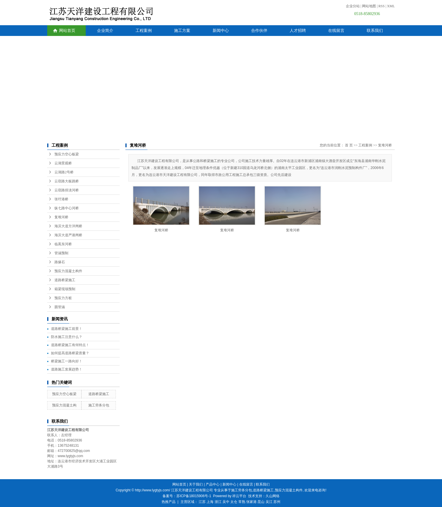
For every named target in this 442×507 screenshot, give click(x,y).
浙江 (218, 502)
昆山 (260, 502)
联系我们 (375, 30)
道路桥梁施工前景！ (66, 329)
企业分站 (353, 6)
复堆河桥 (61, 217)
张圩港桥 (61, 199)
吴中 (225, 502)
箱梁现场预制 (64, 289)
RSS (382, 6)
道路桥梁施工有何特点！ (70, 345)
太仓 (233, 502)
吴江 (269, 502)
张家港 (251, 502)
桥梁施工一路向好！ (66, 361)
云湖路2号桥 (64, 172)
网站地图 (369, 6)
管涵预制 (61, 253)
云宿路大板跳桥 (66, 181)
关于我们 (196, 484)
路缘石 (59, 262)
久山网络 (273, 496)
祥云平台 (239, 496)
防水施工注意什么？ (66, 337)
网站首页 (67, 30)
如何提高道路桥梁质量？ (70, 353)
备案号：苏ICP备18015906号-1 (186, 496)
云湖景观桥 (63, 163)
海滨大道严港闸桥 (68, 235)
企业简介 (105, 30)
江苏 (202, 502)
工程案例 (144, 30)
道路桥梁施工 (64, 280)
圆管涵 (59, 307)
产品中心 (213, 484)
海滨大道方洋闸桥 (68, 226)
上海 (210, 502)
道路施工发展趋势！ (66, 369)
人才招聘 (298, 30)
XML (391, 6)
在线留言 (336, 30)
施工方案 (182, 30)
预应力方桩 (63, 298)
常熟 (241, 502)
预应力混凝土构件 (68, 271)
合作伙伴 (259, 30)
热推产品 (169, 502)
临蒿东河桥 (63, 244)
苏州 (276, 502)
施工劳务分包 (98, 405)
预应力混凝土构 (64, 405)
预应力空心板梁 (66, 154)
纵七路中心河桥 (66, 208)
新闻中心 (221, 30)
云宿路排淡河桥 (66, 190)
